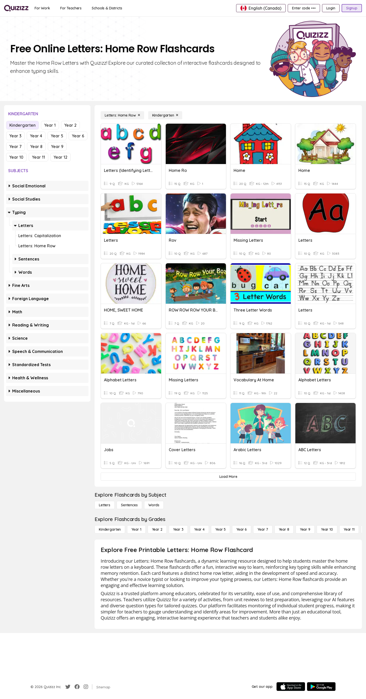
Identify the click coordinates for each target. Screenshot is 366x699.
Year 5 (57, 135)
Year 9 (57, 146)
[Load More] (228, 477)
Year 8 (36, 146)
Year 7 (15, 146)
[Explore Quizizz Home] (16, 8)
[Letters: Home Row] (122, 115)
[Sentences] (129, 505)
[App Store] (291, 686)
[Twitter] (67, 687)
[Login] (331, 8)
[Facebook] (77, 687)
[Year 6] (241, 529)
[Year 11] (349, 529)
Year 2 (70, 125)
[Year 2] (157, 529)
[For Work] (42, 8)
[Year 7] (262, 529)
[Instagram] (86, 687)
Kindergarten (22, 125)
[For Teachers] (71, 8)
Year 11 (38, 157)
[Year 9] (305, 529)
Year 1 (50, 125)
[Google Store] (321, 686)
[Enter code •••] (304, 8)
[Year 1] (136, 529)
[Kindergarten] (165, 115)
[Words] (154, 505)
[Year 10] (327, 529)
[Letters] (105, 505)
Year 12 (60, 157)
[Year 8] (284, 529)
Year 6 (78, 135)
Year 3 (15, 135)
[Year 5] (220, 529)
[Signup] (352, 8)
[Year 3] (178, 529)
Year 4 (36, 135)
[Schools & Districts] (107, 8)
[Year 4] (199, 529)
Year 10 (16, 157)
